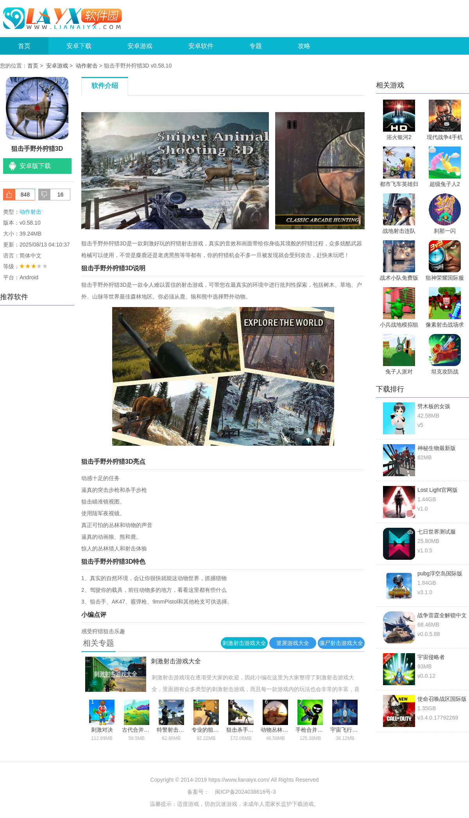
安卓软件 (200, 46)
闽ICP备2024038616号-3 (245, 792)
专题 (255, 46)
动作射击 (87, 66)
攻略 (304, 46)
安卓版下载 (35, 166)
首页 (24, 46)
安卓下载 (78, 46)
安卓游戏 (139, 46)
